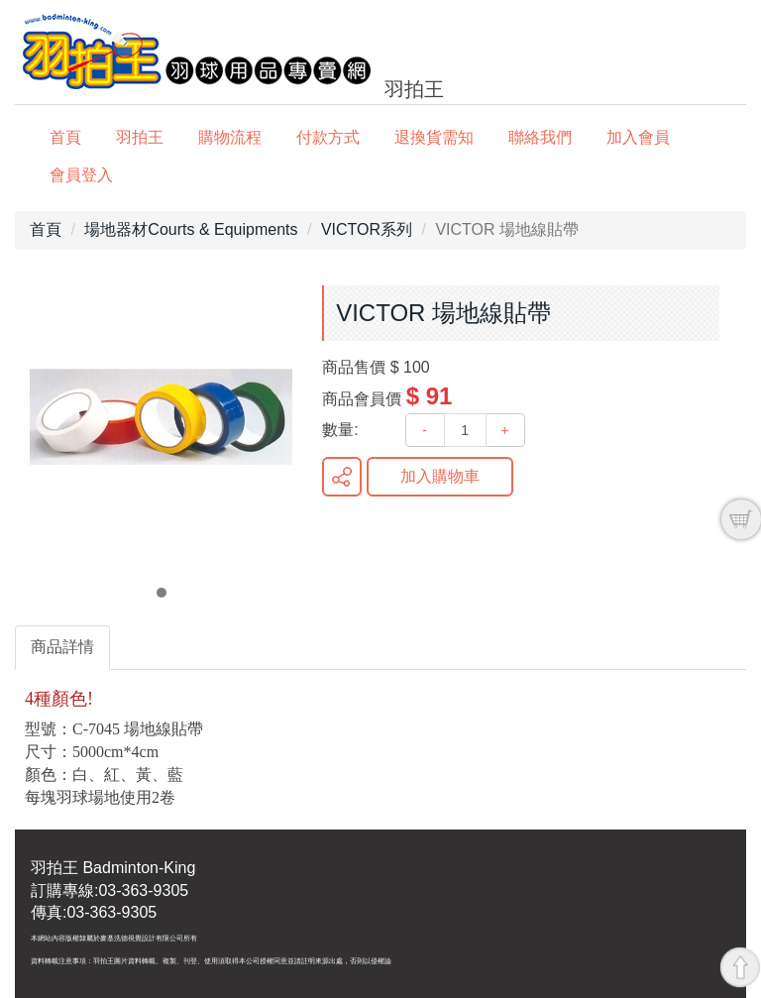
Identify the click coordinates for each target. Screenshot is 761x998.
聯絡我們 (540, 137)
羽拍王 (139, 137)
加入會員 (638, 137)
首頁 (65, 137)
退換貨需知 (434, 137)
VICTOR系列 (366, 229)
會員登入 (81, 174)
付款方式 (328, 137)
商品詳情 (62, 646)
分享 (342, 477)
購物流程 (230, 137)
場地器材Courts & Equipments (190, 229)
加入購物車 (440, 476)
